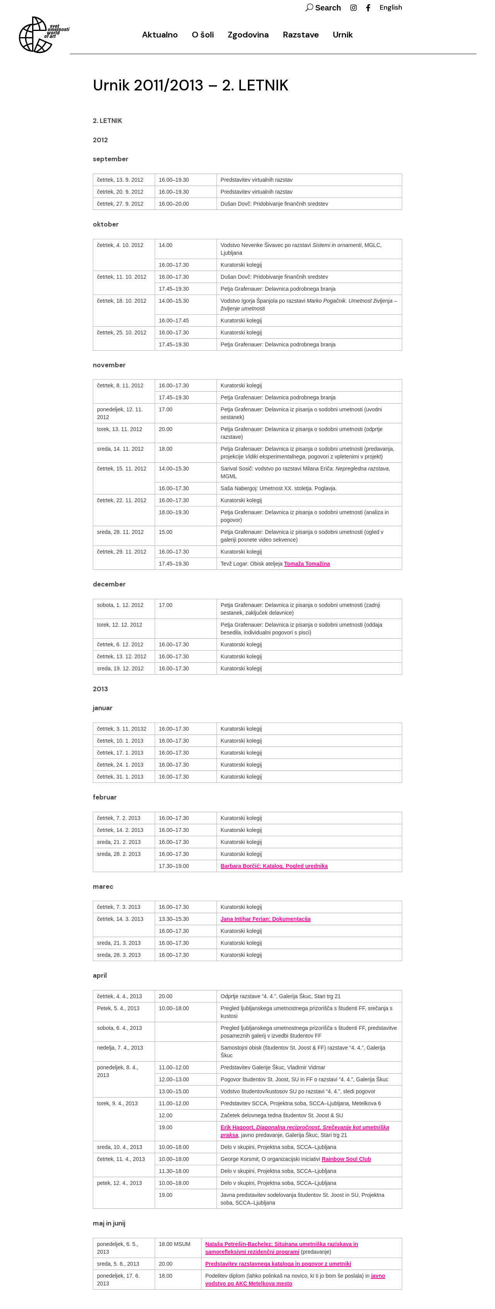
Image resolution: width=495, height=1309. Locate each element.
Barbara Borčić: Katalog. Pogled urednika (274, 866)
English (391, 7)
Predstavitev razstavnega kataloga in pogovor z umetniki (278, 1264)
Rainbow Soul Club (346, 1159)
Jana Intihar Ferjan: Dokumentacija (266, 919)
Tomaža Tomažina (307, 564)
